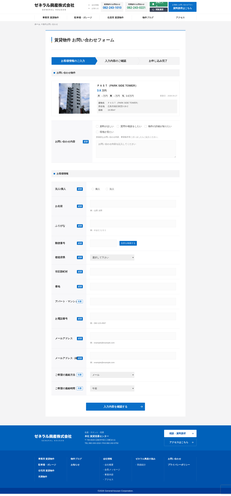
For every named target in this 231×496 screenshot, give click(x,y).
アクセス (109, 481)
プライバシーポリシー (179, 467)
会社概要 (109, 467)
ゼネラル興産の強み (145, 461)
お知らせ (95, 8)
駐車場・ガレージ (47, 467)
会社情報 (95, 5)
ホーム (37, 24)
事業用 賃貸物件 (46, 461)
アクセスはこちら (181, 444)
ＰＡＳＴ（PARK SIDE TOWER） (117, 85)
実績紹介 (141, 467)
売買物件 (42, 479)
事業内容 (109, 477)
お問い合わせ (174, 461)
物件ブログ (76, 461)
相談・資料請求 (181, 435)
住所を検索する (128, 245)
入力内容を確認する (115, 408)
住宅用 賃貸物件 (46, 473)
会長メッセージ (112, 471)
